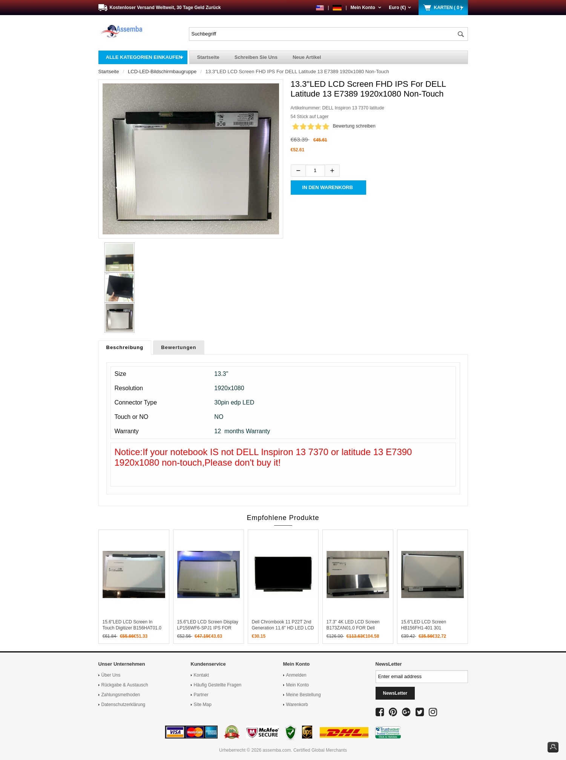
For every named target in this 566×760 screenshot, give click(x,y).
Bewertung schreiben (354, 126)
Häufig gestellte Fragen (218, 685)
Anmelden (296, 675)
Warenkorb (297, 704)
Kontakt (201, 675)
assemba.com (277, 750)
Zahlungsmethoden (120, 694)
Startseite (208, 57)
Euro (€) (400, 7)
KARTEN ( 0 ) (448, 7)
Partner (201, 694)
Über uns (111, 675)
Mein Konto (366, 7)
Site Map (203, 704)
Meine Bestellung (303, 694)
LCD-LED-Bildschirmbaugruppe (162, 71)
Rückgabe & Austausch (124, 685)
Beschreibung (125, 347)
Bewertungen (178, 347)
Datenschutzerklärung (123, 704)
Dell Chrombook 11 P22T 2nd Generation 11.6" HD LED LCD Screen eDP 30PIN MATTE (283, 628)
